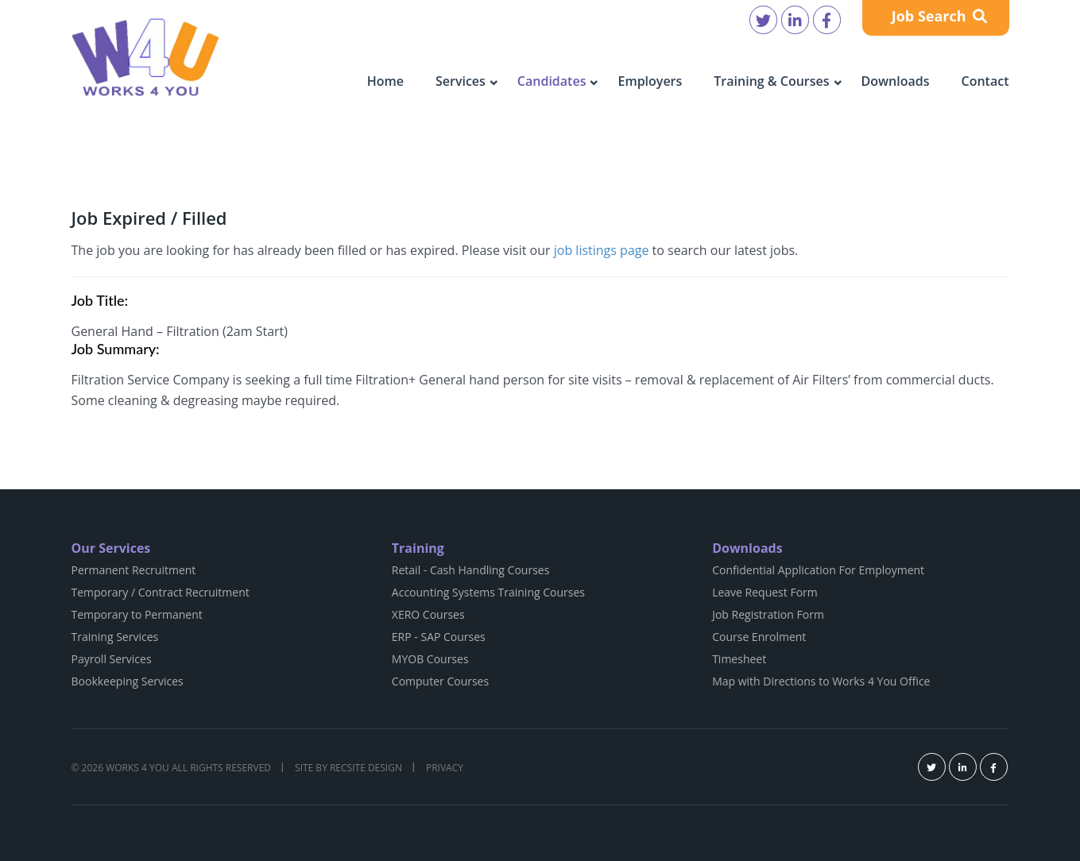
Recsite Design (366, 767)
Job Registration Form (768, 614)
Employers (649, 81)
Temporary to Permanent (137, 614)
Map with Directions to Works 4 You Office (821, 681)
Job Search (940, 15)
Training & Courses (771, 81)
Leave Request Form (765, 592)
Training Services (115, 636)
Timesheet (739, 658)
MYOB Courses (430, 658)
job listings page (601, 250)
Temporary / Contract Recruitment (161, 592)
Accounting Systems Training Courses (488, 592)
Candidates (551, 81)
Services (460, 81)
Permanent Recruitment (134, 569)
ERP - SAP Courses (439, 636)
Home (385, 81)
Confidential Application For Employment (818, 569)
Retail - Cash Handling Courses (471, 569)
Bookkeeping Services (128, 681)
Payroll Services (112, 658)
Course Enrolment (759, 636)
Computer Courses (440, 681)
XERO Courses (428, 614)
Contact (985, 81)
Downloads (895, 81)
